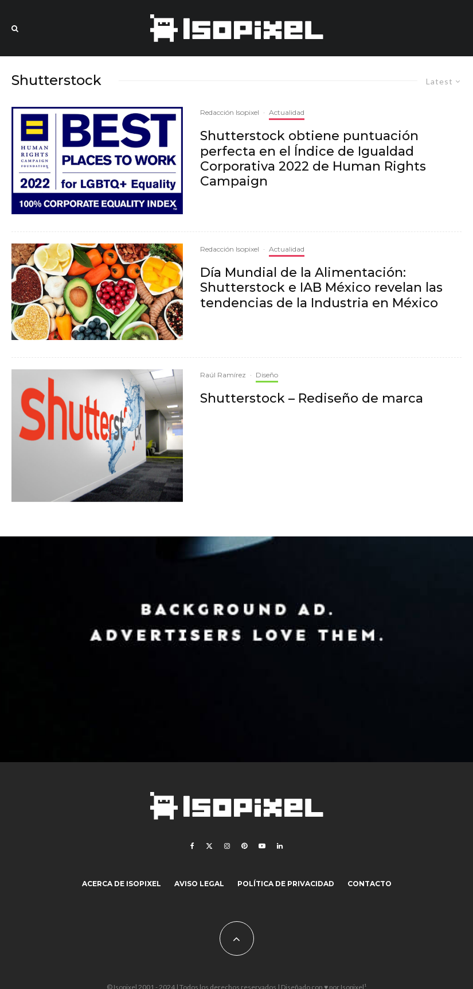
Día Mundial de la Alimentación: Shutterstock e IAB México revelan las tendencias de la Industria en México (321, 288)
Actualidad (286, 112)
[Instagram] (227, 846)
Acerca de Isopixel (121, 883)
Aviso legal (199, 883)
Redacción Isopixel (229, 112)
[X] (209, 846)
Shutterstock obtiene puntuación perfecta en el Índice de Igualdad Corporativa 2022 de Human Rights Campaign (313, 159)
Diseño (267, 374)
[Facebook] (192, 846)
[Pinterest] (244, 846)
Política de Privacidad (285, 883)
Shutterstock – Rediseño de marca (311, 398)
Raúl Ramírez (223, 374)
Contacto (369, 883)
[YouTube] (262, 846)
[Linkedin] (279, 846)
